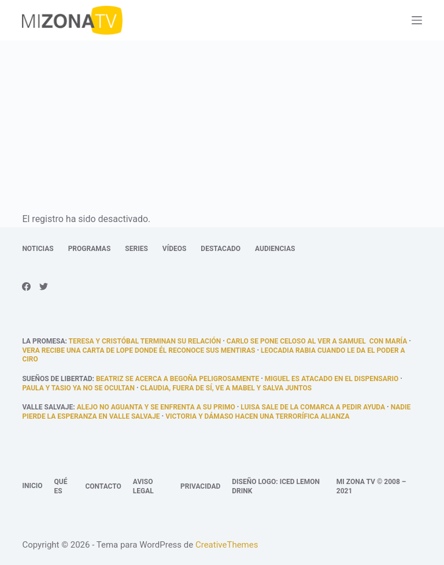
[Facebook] (26, 286)
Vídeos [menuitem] (174, 249)
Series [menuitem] (136, 249)
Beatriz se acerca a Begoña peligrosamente (177, 379)
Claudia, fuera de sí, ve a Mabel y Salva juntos (226, 388)
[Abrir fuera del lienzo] (417, 20)
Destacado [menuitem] (220, 249)
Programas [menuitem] (89, 249)
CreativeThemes (226, 545)
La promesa (43, 341)
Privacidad (200, 486)
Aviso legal (143, 486)
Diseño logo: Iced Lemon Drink (276, 486)
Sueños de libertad (57, 379)
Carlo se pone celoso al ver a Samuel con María (317, 341)
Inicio (32, 486)
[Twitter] (43, 286)
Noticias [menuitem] (37, 249)
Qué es (61, 486)
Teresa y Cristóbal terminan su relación (145, 341)
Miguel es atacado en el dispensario (332, 379)
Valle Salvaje (47, 407)
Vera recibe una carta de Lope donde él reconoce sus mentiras (138, 350)
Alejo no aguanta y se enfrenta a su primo (156, 407)
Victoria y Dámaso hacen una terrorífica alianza (257, 416)
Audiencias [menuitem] (275, 249)
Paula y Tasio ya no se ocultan (78, 388)
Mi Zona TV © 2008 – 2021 (371, 486)
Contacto (103, 486)
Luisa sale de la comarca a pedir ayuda (312, 407)
